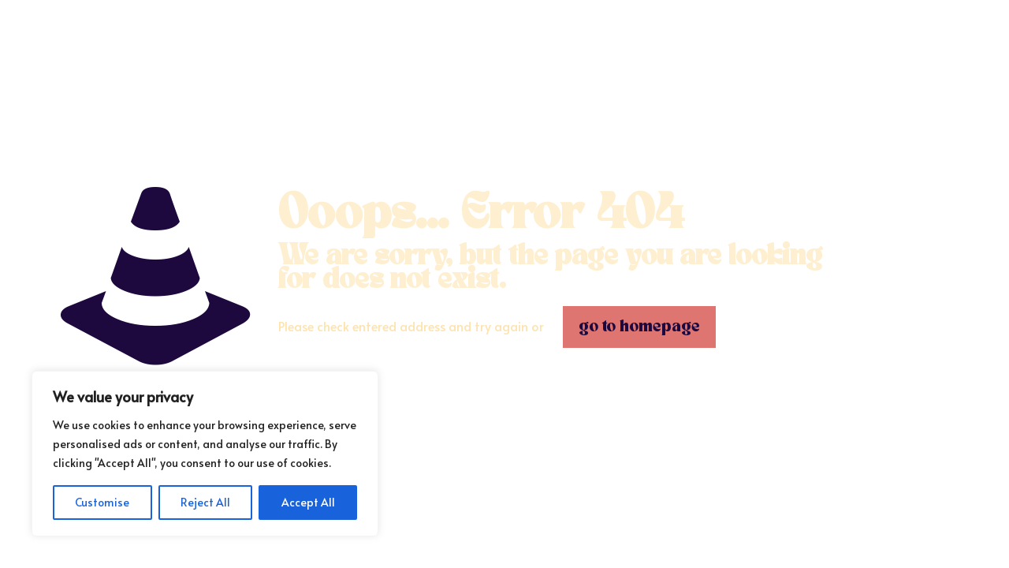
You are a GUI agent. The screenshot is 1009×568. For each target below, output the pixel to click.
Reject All (205, 502)
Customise (102, 502)
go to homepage (639, 327)
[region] (205, 453)
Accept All (308, 502)
